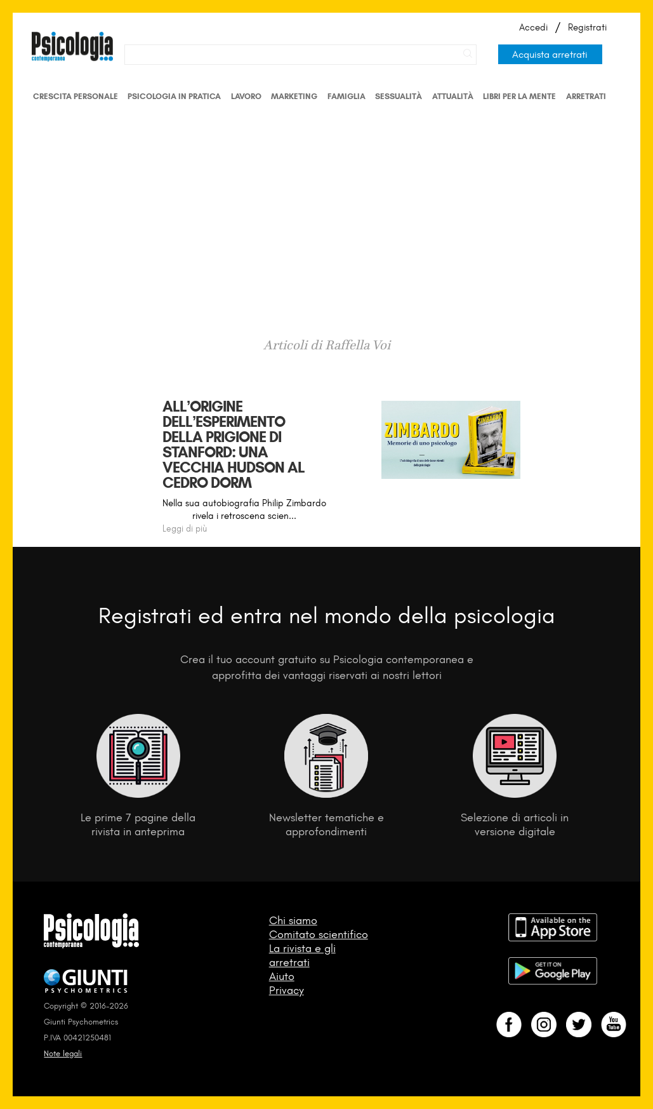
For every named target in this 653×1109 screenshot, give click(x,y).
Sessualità (398, 96)
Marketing (294, 96)
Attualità (452, 96)
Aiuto (281, 976)
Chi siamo (293, 920)
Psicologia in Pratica (174, 96)
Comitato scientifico (318, 934)
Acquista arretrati (550, 54)
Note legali (63, 1053)
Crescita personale (75, 96)
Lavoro (246, 96)
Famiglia (346, 96)
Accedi (533, 27)
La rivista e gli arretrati (302, 955)
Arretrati (586, 96)
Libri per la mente (519, 96)
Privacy (286, 990)
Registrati (587, 27)
